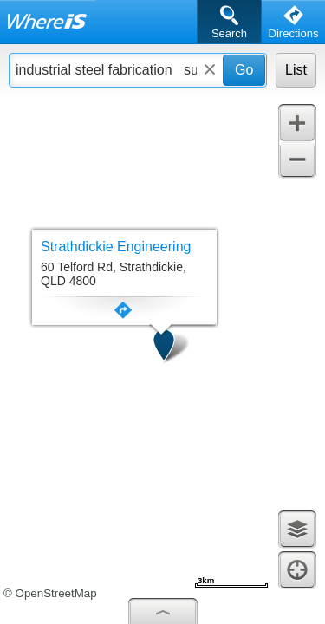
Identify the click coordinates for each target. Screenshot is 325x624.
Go (244, 69)
